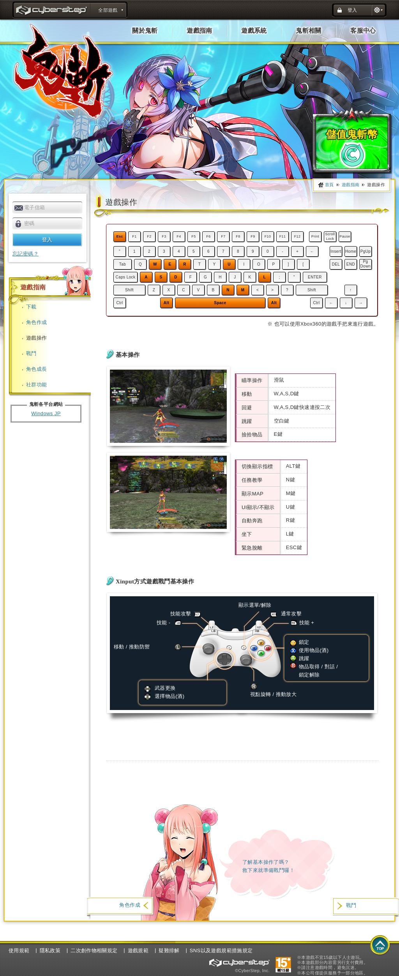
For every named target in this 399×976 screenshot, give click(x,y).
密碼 (29, 223)
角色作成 (36, 322)
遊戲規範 (138, 950)
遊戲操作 (36, 338)
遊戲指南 (199, 30)
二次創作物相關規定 (94, 950)
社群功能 (36, 385)
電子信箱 (34, 207)
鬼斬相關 (308, 30)
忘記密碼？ (25, 254)
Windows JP (45, 413)
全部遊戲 (108, 10)
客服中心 (363, 30)
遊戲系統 (254, 30)
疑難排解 (169, 950)
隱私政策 (50, 950)
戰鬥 (31, 353)
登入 (352, 10)
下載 (31, 307)
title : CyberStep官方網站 (52, 10)
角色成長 (36, 369)
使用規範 (19, 950)
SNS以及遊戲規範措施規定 (221, 950)
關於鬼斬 (145, 30)
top (380, 945)
